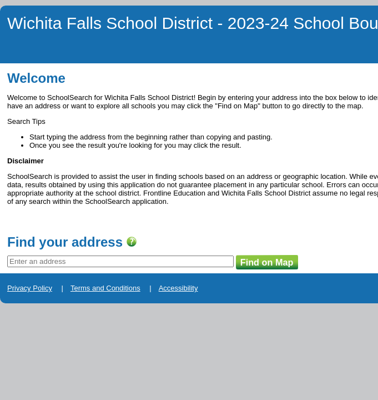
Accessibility (137, 304)
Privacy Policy (23, 304)
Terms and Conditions (81, 304)
